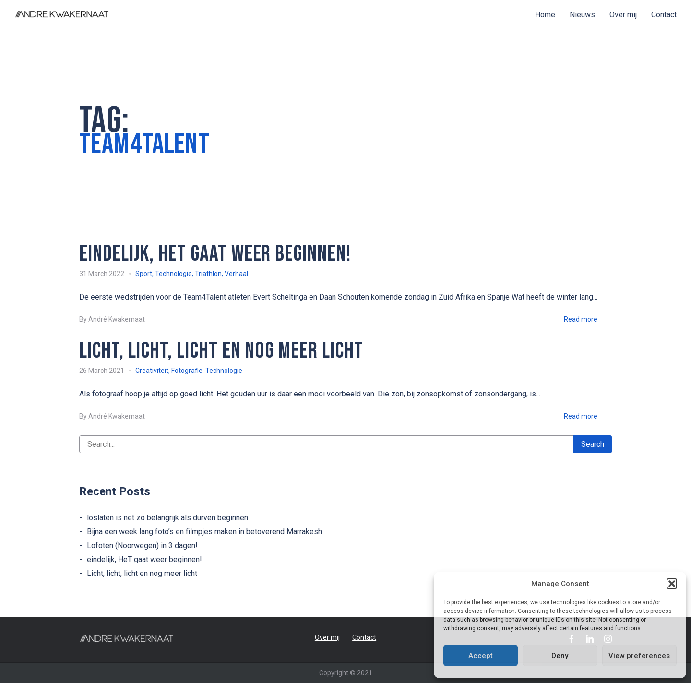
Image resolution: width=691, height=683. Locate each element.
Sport (143, 273)
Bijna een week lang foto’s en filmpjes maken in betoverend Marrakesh (204, 531)
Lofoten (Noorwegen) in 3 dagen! (142, 545)
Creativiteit (151, 370)
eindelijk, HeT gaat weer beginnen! (144, 559)
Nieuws (582, 14)
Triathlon (208, 273)
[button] (672, 583)
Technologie (173, 273)
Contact (664, 14)
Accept (480, 655)
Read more (580, 319)
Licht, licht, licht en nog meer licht (142, 573)
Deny (559, 655)
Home (545, 14)
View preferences (639, 655)
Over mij (623, 14)
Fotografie (187, 370)
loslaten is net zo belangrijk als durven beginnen (167, 517)
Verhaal (236, 273)
